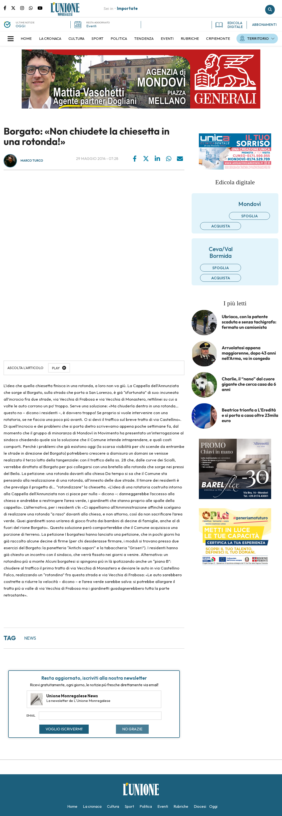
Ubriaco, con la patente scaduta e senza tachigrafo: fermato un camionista (249, 322)
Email (31, 715)
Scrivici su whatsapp (33, 7)
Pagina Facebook (7, 7)
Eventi (91, 26)
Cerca (270, 9)
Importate (127, 8)
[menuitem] (26, 38)
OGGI (20, 26)
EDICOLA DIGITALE (229, 25)
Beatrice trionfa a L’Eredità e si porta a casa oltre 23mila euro (250, 415)
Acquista (220, 226)
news (30, 638)
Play (56, 368)
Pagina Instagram (24, 7)
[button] (11, 38)
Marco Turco (31, 161)
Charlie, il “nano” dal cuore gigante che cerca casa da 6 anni (249, 384)
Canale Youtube (40, 7)
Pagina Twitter (15, 7)
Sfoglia (249, 215)
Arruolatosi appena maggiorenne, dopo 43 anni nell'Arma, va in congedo (249, 353)
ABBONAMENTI (264, 24)
